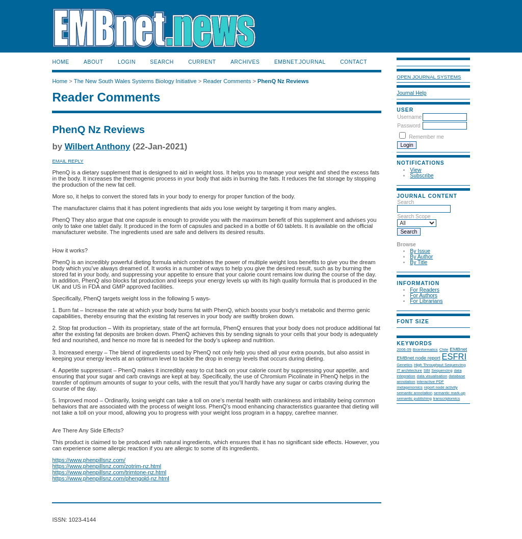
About (93, 62)
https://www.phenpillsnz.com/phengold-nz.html (110, 478)
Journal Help (411, 93)
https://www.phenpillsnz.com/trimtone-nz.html (109, 472)
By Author (421, 257)
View (415, 170)
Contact (353, 62)
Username (409, 117)
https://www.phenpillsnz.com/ (88, 460)
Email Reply (67, 161)
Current (202, 62)
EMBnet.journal (300, 62)
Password (409, 126)
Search (161, 62)
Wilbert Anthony (97, 146)
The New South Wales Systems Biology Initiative (135, 81)
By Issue (420, 251)
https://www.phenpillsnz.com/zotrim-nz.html (106, 466)
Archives (244, 62)
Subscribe (421, 175)
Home (60, 62)
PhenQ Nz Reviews (283, 81)
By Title (418, 262)
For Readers (424, 290)
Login (127, 62)
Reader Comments (227, 81)
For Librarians (426, 301)
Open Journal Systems (429, 77)
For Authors (423, 295)
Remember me (426, 137)
